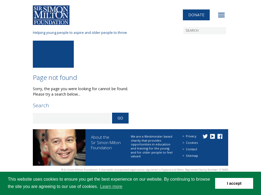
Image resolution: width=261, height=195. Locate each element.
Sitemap (192, 156)
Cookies (192, 143)
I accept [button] (234, 183)
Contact (191, 149)
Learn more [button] (111, 186)
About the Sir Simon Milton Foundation (106, 142)
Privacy (191, 136)
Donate (196, 14)
